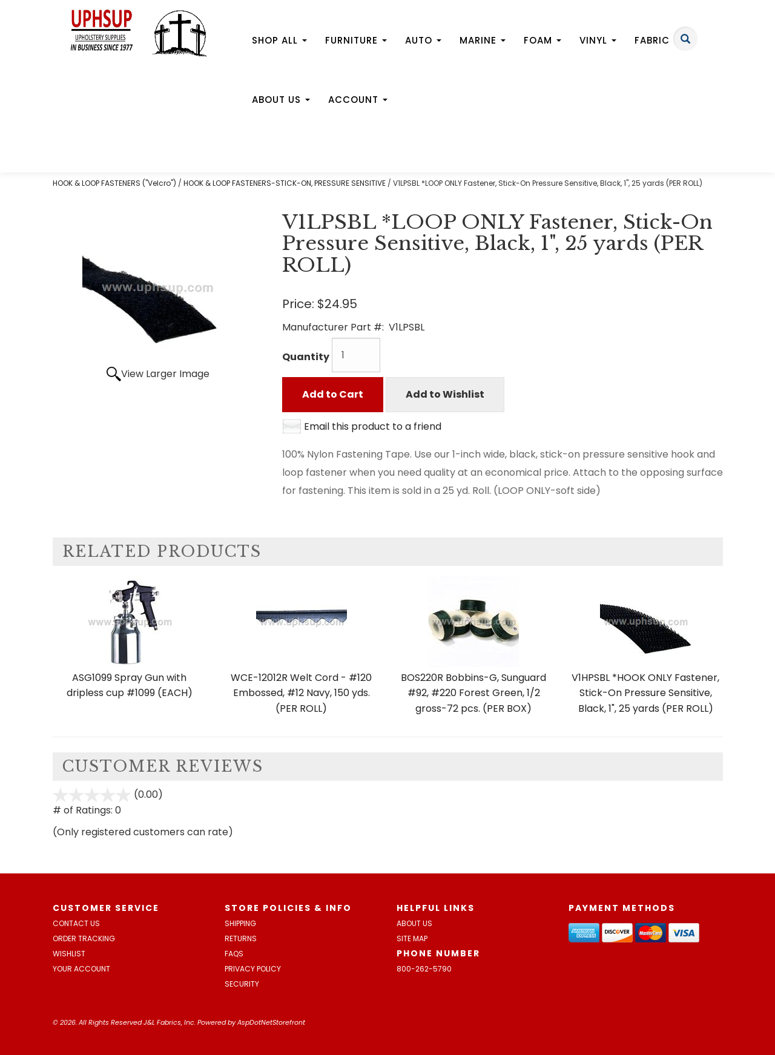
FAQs (234, 953)
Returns (241, 938)
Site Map (412, 938)
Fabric (657, 40)
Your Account (81, 969)
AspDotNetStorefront (271, 1022)
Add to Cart (332, 394)
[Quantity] (356, 355)
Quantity (305, 357)
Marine (483, 40)
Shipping (240, 923)
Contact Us (76, 923)
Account (358, 99)
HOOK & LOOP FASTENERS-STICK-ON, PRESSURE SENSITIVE (284, 183)
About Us (281, 99)
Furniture (356, 40)
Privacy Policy (253, 969)
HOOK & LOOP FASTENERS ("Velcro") (114, 183)
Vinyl (597, 40)
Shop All (279, 40)
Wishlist (69, 953)
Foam (542, 40)
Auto (423, 40)
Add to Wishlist (445, 394)
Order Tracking (84, 938)
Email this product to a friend (372, 426)
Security (242, 984)
